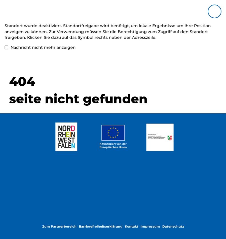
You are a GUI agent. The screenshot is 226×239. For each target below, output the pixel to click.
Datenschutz (173, 226)
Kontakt (131, 226)
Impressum (150, 226)
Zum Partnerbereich (59, 226)
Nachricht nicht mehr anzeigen (40, 48)
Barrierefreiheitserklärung (101, 226)
